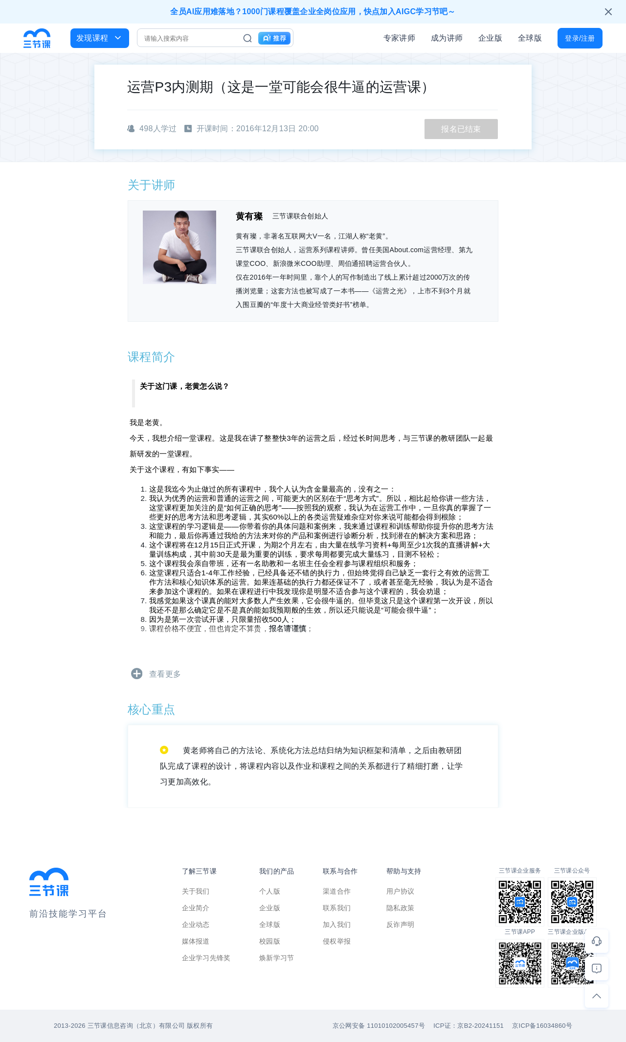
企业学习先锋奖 (206, 958)
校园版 (269, 941)
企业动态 (196, 924)
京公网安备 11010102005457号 (379, 1025)
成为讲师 (447, 38)
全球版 (530, 38)
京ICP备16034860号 (542, 1025)
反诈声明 (400, 924)
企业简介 (196, 908)
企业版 (490, 38)
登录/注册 (580, 38)
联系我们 (337, 908)
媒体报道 (196, 941)
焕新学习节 (276, 958)
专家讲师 (399, 38)
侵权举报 (337, 941)
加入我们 (337, 924)
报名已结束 (461, 129)
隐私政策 (400, 908)
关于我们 (196, 891)
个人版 (269, 891)
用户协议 (400, 891)
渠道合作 (337, 891)
